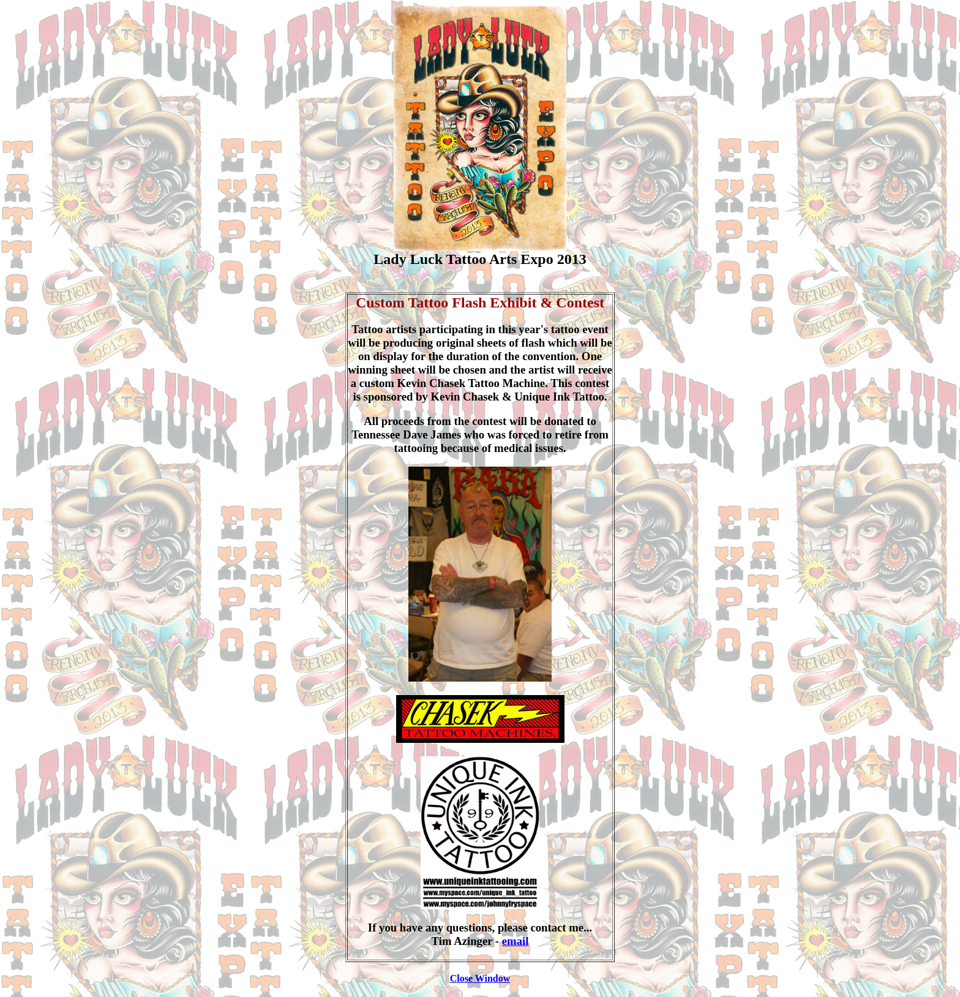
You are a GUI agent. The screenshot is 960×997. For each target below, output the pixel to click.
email (515, 941)
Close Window (480, 978)
